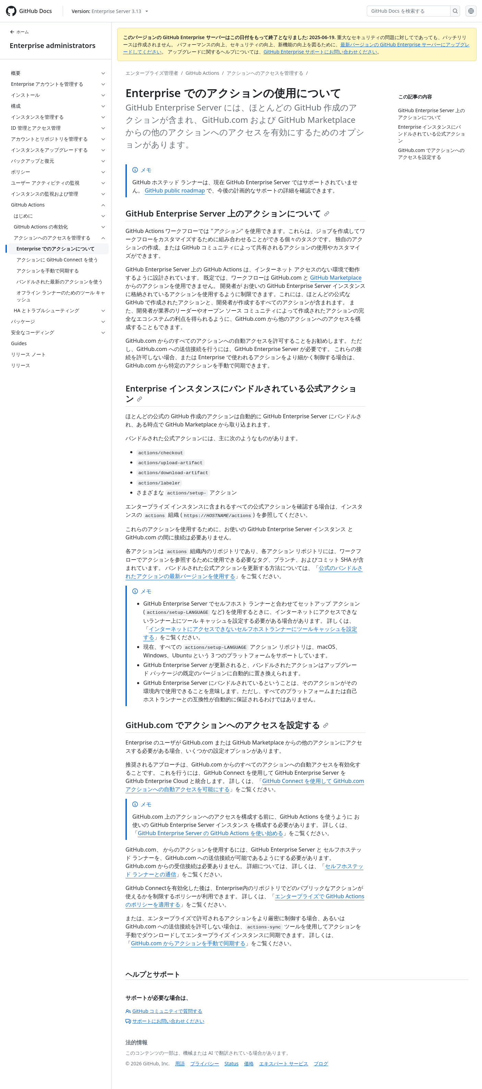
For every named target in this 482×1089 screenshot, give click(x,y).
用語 (180, 1063)
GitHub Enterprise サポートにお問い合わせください (320, 51)
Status (232, 1063)
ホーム (19, 32)
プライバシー (204, 1063)
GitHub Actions (202, 73)
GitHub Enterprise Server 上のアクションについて (227, 213)
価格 (249, 1063)
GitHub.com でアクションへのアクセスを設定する (226, 724)
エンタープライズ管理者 (151, 73)
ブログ (321, 1063)
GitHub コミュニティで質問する (163, 1011)
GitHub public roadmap (175, 190)
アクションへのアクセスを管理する (265, 73)
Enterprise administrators (53, 45)
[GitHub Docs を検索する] (408, 11)
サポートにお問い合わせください (164, 1021)
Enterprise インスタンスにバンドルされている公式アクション (241, 393)
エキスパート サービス (284, 1063)
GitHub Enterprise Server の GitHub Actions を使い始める (210, 833)
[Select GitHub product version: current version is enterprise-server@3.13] (110, 11)
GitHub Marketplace (335, 277)
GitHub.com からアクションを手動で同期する (188, 943)
